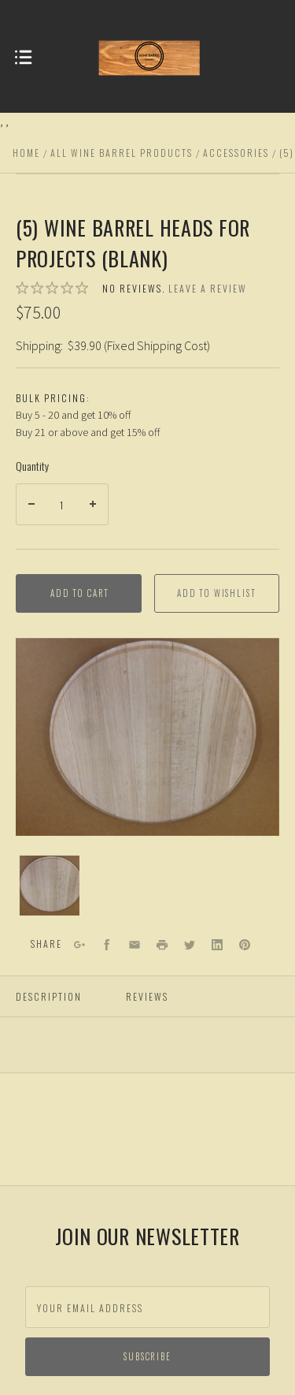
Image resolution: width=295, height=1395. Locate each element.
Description (49, 996)
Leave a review (207, 288)
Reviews (147, 996)
